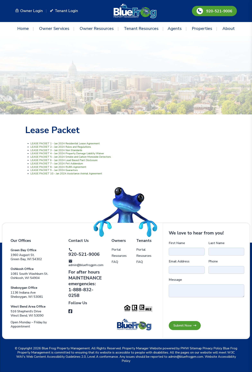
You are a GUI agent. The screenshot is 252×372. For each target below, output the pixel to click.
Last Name (216, 243)
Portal (116, 249)
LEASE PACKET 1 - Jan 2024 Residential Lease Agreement (65, 143)
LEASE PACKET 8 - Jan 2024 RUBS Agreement (58, 167)
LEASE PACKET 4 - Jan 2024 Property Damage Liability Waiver (67, 153)
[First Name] (187, 251)
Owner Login (29, 10)
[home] (135, 11)
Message (175, 280)
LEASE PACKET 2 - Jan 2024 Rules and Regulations (60, 147)
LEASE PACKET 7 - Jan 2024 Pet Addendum (56, 163)
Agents (175, 28)
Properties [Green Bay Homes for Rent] (202, 28)
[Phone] (226, 270)
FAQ (115, 262)
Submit (185, 325)
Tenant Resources (141, 28)
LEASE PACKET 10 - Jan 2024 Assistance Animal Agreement (66, 173)
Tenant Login (64, 10)
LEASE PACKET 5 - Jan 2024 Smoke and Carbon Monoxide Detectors (70, 157)
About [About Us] (228, 28)
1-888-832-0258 (80, 293)
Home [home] (23, 28)
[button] (70, 311)
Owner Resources (97, 28)
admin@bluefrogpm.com (86, 265)
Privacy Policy (212, 348)
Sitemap (196, 348)
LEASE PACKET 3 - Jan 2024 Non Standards (56, 150)
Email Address (179, 261)
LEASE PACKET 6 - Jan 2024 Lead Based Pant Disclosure (64, 160)
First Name (177, 243)
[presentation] (218, 307)
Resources (119, 256)
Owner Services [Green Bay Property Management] (54, 28)
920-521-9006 (219, 11)
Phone (213, 261)
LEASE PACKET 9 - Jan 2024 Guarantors (54, 170)
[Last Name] (226, 251)
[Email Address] (187, 270)
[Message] (206, 290)
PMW (184, 348)
